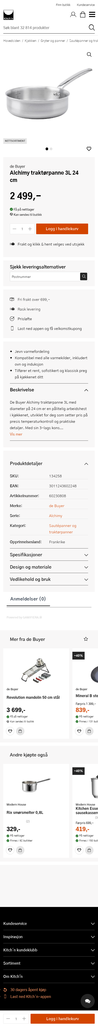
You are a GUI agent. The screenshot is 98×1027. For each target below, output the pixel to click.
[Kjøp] (20, 731)
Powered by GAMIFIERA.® (24, 617)
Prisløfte (25, 318)
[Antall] (22, 229)
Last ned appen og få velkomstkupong (50, 328)
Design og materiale (30, 566)
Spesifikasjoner (26, 554)
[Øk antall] (30, 229)
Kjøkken (30, 40)
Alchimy (55, 515)
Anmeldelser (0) (28, 598)
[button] (89, 149)
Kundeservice (86, 5)
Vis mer (16, 434)
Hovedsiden (11, 40)
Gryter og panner (53, 40)
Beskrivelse (22, 389)
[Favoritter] (10, 731)
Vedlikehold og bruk (30, 579)
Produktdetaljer (26, 463)
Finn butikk (63, 5)
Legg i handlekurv (62, 228)
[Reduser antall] (14, 229)
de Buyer (17, 166)
